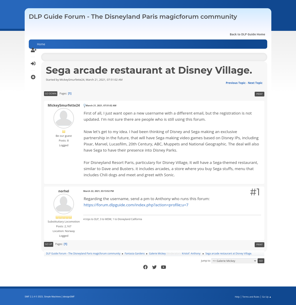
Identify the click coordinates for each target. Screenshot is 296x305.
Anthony (195, 253)
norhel (63, 191)
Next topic (255, 83)
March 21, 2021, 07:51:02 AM (101, 105)
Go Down (50, 93)
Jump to (205, 260)
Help (237, 296)
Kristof (186, 253)
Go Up (48, 244)
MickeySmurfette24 (64, 105)
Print (259, 93)
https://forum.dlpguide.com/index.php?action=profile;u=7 (136, 205)
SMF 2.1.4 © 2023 (34, 296)
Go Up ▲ (266, 296)
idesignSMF (69, 296)
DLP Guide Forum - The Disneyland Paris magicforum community (133, 16)
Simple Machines (52, 296)
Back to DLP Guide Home (247, 34)
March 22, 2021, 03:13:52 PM (98, 191)
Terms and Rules (251, 296)
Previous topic (235, 83)
